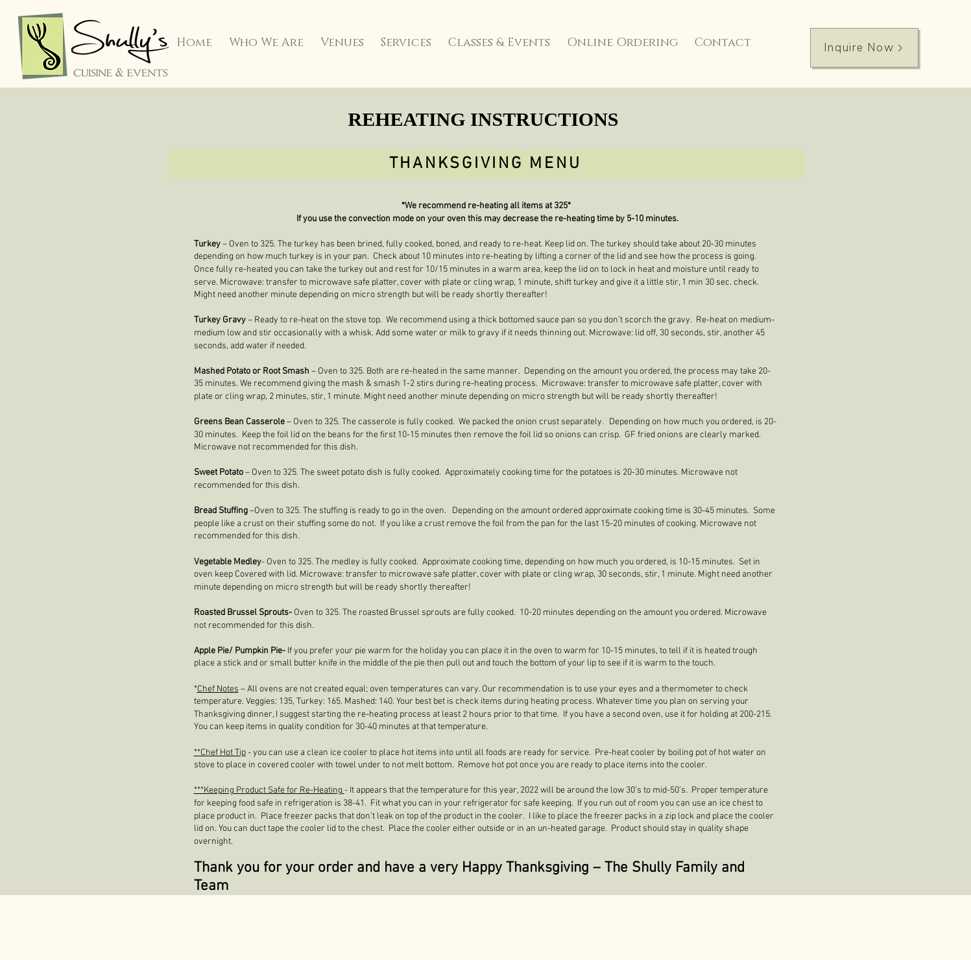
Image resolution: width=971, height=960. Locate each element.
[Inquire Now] (864, 47)
